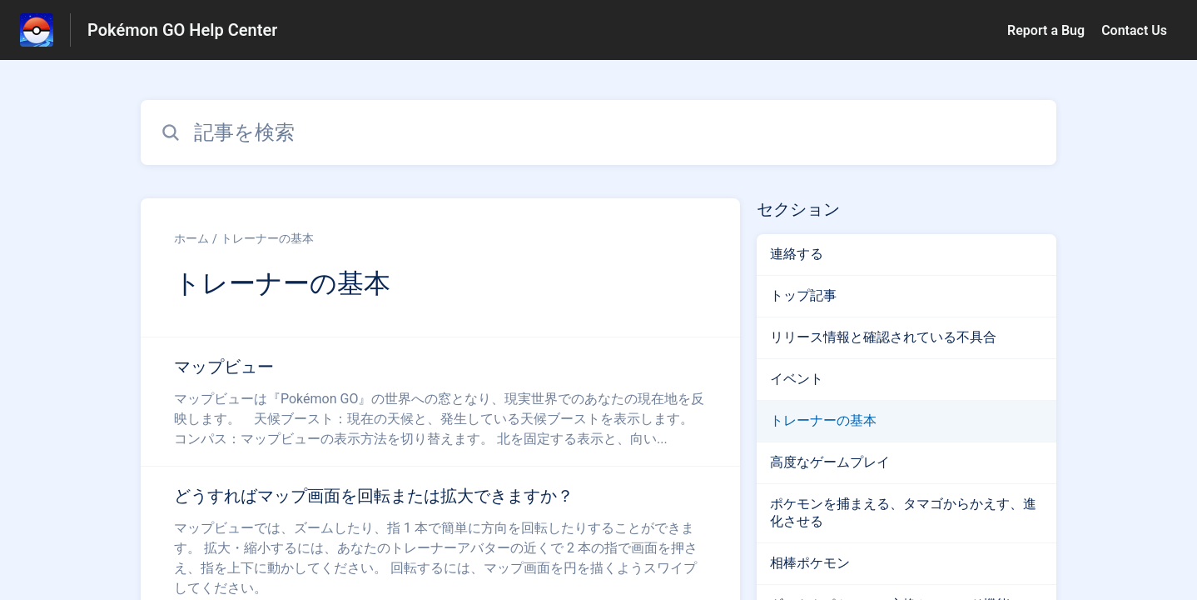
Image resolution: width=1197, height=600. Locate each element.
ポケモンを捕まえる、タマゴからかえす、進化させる (903, 512)
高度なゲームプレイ (830, 462)
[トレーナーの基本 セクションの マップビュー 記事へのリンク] (440, 401)
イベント (796, 379)
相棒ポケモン (810, 563)
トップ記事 (803, 295)
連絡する (796, 254)
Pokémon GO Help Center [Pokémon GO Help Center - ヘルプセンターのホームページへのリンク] (182, 30)
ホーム (191, 238)
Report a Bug (1046, 30)
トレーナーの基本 (267, 238)
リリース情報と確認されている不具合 (883, 337)
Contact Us (1134, 30)
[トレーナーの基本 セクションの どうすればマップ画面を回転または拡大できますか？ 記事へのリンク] (440, 540)
